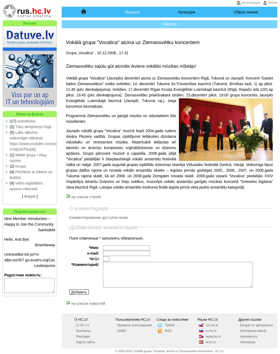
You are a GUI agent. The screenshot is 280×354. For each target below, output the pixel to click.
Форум (30, 196)
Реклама (83, 336)
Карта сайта (85, 342)
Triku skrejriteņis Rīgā (33, 127)
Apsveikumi (248, 336)
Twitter (170, 325)
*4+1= (94, 259)
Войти (272, 3)
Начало (84, 12)
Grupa (20, 166)
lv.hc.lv (211, 342)
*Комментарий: (85, 264)
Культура (186, 12)
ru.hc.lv (211, 331)
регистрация (251, 3)
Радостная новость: (23, 275)
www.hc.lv (213, 336)
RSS (168, 331)
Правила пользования (134, 325)
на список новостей (85, 303)
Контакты (83, 331)
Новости (169, 24)
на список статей (83, 197)
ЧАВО (122, 331)
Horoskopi (247, 342)
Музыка (132, 12)
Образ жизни (246, 12)
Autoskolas (26, 121)
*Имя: (94, 247)
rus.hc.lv (212, 325)
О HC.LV (82, 325)
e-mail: (93, 253)
